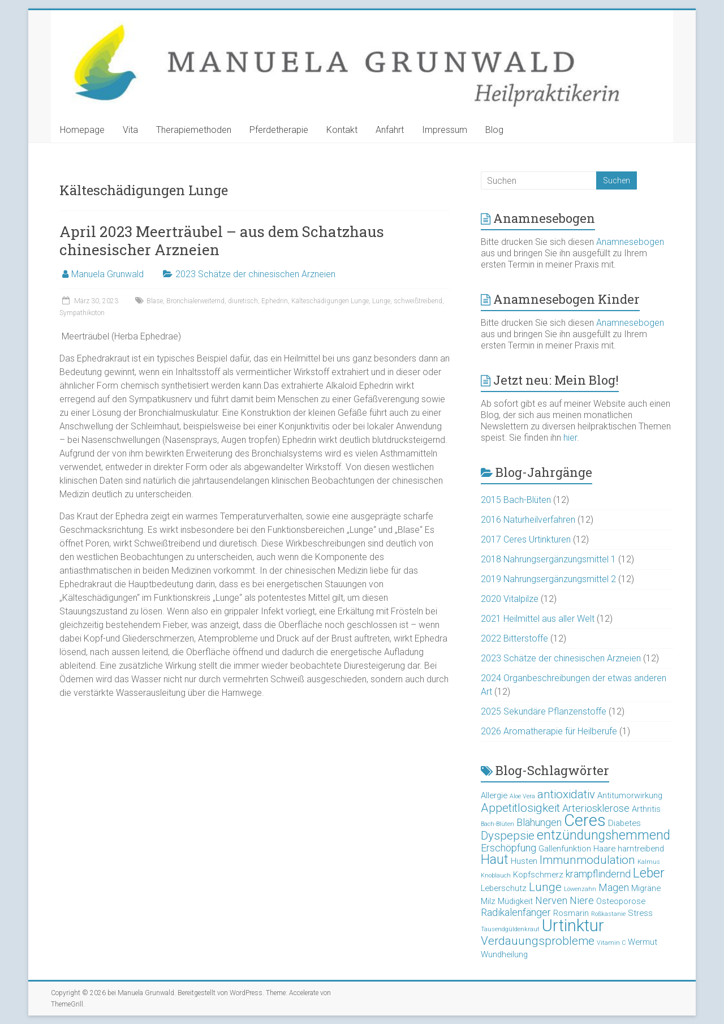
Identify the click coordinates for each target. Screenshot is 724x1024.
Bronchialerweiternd (195, 301)
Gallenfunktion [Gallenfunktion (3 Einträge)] (564, 849)
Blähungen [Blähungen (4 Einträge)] (539, 822)
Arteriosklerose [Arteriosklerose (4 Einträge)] (596, 808)
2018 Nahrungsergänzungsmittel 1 (548, 559)
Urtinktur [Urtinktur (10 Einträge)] (573, 925)
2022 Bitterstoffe (514, 638)
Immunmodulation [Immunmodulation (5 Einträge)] (587, 860)
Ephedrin (274, 301)
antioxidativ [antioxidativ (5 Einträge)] (566, 794)
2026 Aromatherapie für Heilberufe (549, 731)
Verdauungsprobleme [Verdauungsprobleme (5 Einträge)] (537, 941)
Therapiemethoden (193, 129)
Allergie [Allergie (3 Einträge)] (494, 795)
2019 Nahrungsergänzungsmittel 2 (548, 579)
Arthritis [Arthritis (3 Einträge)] (646, 809)
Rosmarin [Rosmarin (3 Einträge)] (571, 913)
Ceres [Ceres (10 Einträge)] (585, 820)
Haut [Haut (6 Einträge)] (494, 859)
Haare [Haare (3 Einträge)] (604, 849)
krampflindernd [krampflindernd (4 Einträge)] (598, 874)
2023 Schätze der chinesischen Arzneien (255, 274)
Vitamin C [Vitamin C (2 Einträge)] (611, 942)
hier (570, 437)
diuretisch (243, 301)
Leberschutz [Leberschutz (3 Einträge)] (504, 888)
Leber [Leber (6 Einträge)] (649, 873)
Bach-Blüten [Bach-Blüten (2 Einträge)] (497, 824)
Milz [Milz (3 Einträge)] (488, 901)
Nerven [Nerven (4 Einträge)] (551, 900)
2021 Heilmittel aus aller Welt (537, 618)
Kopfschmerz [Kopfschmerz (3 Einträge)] (538, 875)
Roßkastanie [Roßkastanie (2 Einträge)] (608, 914)
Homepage (82, 129)
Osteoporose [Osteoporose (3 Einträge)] (620, 901)
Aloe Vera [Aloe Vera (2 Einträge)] (522, 796)
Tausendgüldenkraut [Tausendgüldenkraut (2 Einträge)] (510, 929)
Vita (130, 129)
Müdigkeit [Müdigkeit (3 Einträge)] (515, 901)
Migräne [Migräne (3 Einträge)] (646, 888)
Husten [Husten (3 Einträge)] (524, 861)
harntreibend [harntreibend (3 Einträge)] (641, 849)
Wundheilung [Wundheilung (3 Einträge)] (504, 954)
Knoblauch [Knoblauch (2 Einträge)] (496, 875)
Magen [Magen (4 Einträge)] (613, 887)
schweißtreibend (418, 301)
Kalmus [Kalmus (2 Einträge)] (648, 862)
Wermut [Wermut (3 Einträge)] (642, 942)
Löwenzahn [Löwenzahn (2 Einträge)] (580, 889)
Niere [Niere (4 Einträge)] (582, 900)
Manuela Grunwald (107, 274)
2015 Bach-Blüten (516, 499)
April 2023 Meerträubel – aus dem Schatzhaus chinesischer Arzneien (221, 240)
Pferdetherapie (278, 129)
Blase (154, 301)
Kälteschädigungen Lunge (330, 301)
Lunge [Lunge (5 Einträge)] (545, 887)
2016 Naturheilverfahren (528, 519)
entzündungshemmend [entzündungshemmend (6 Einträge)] (603, 835)
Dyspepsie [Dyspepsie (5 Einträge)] (508, 835)
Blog (494, 129)
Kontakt (341, 129)
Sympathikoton (82, 313)
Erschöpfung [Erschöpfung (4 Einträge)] (508, 848)
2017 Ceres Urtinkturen (526, 539)
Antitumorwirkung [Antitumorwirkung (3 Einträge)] (629, 795)
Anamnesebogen (630, 241)
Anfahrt (390, 129)
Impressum (444, 129)
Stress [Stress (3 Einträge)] (640, 913)
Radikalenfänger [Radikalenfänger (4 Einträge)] (516, 912)
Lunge (381, 301)
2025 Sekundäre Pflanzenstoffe (543, 711)
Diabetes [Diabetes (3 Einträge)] (624, 823)
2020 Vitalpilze (509, 598)
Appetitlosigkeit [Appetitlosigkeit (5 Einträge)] (520, 808)
